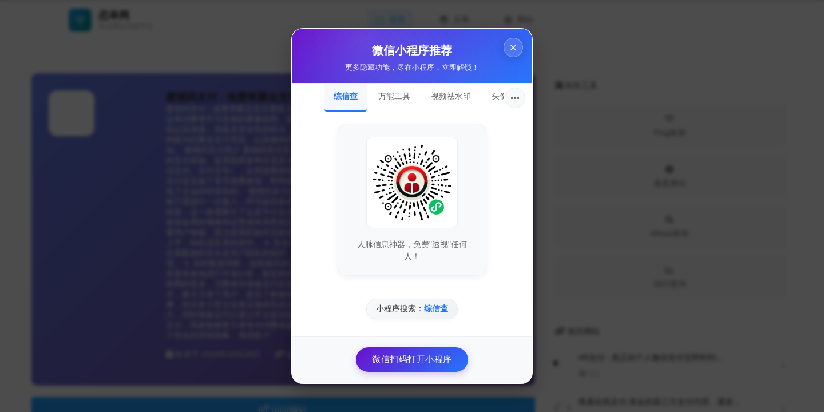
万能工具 (394, 96)
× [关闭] (513, 47)
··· (515, 98)
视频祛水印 (451, 96)
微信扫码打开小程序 (412, 359)
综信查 (346, 96)
